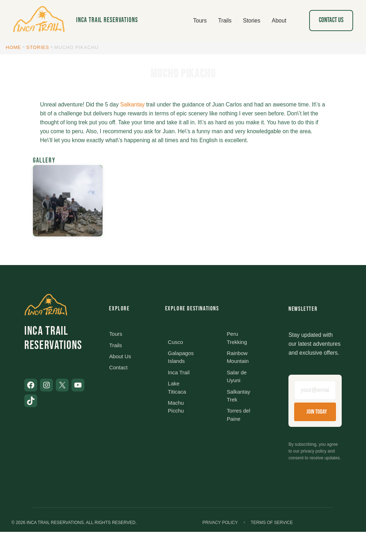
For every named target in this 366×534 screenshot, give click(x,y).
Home (13, 47)
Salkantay (132, 104)
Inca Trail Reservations (107, 20)
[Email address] (315, 390)
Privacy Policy (220, 524)
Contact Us (331, 20)
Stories (37, 47)
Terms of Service (272, 524)
